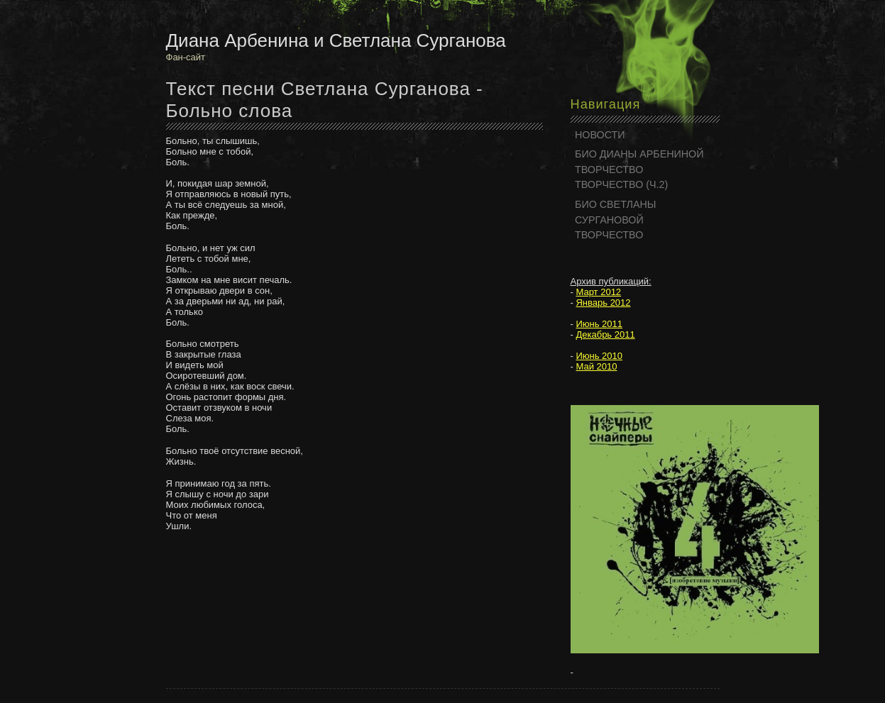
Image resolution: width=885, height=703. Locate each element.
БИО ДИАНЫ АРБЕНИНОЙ (639, 154)
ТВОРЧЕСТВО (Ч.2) (621, 184)
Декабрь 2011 (605, 334)
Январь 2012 (603, 302)
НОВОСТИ (600, 134)
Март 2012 (598, 292)
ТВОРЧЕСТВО (609, 169)
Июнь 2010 (599, 355)
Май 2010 (596, 366)
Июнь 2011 (599, 324)
